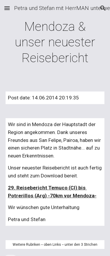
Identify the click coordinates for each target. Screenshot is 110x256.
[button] (7, 8)
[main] (55, 42)
